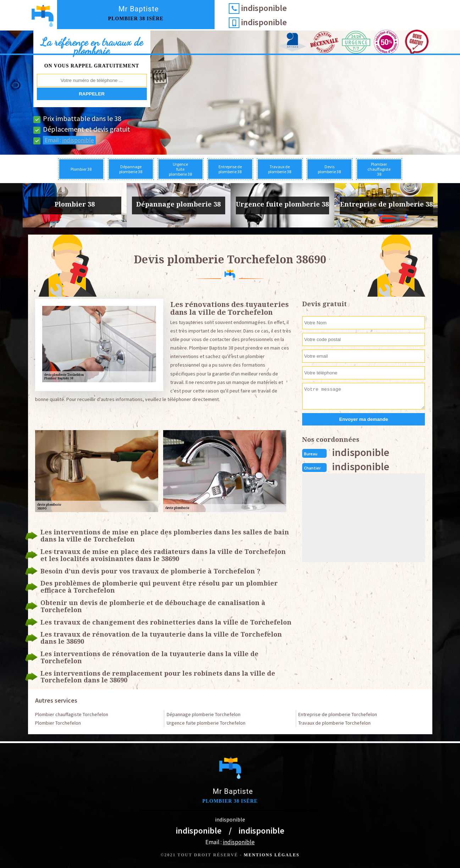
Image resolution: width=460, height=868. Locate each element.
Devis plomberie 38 (329, 169)
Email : (69, 140)
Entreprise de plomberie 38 (230, 169)
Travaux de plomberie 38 (279, 169)
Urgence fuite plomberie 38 (180, 169)
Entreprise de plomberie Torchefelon (337, 714)
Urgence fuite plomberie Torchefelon (206, 723)
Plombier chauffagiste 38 (378, 169)
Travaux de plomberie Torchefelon (334, 723)
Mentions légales (271, 854)
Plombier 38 (81, 169)
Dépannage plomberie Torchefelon (203, 714)
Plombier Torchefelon (58, 723)
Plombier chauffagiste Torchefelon (71, 714)
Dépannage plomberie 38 (130, 169)
